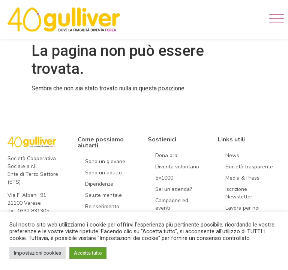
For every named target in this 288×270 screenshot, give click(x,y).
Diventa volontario (177, 166)
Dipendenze (99, 184)
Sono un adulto (103, 172)
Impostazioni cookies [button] (37, 253)
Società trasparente (249, 166)
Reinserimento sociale (102, 210)
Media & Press (242, 178)
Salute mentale (103, 195)
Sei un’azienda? (173, 189)
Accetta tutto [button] (88, 253)
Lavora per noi (242, 208)
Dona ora (166, 155)
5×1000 (164, 178)
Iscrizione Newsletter (238, 193)
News (232, 155)
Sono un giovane (105, 161)
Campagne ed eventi (171, 204)
